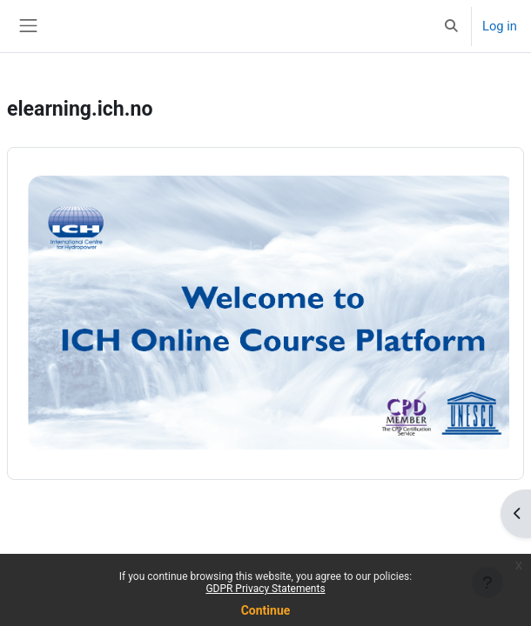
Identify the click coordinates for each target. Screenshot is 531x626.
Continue (266, 610)
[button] (451, 26)
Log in (499, 26)
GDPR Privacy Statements (265, 589)
